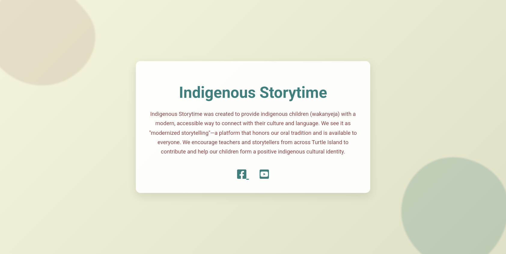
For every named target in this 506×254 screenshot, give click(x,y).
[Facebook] (243, 174)
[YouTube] (264, 174)
